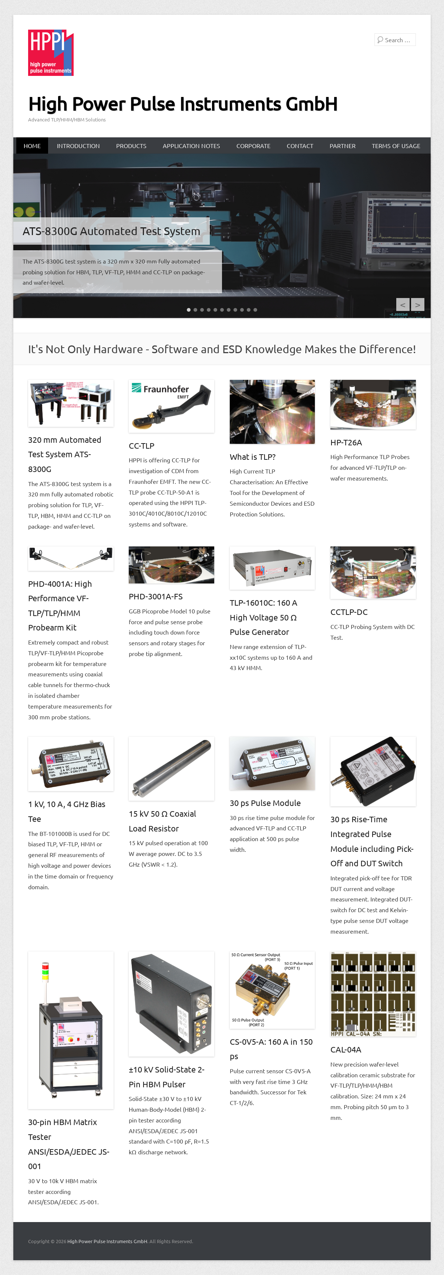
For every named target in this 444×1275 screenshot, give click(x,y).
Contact (300, 145)
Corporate (253, 145)
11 (255, 310)
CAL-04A (345, 1049)
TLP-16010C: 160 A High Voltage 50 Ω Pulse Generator (263, 617)
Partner (343, 145)
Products (131, 145)
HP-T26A (346, 442)
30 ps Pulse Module (265, 802)
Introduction (78, 145)
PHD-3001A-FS (156, 596)
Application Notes (191, 145)
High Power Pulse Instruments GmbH (182, 103)
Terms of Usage (396, 145)
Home (32, 145)
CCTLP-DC (349, 611)
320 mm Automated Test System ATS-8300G (64, 454)
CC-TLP (141, 445)
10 (248, 310)
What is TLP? (253, 456)
